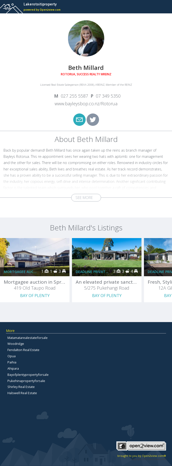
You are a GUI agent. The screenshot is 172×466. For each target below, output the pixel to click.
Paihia (11, 362)
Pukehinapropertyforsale (26, 381)
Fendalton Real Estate (23, 350)
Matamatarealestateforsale (27, 337)
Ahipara (13, 368)
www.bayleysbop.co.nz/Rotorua (86, 104)
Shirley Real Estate (21, 386)
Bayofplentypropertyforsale (28, 374)
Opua (11, 356)
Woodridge (15, 343)
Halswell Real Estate (22, 393)
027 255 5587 (74, 96)
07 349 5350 (108, 96)
